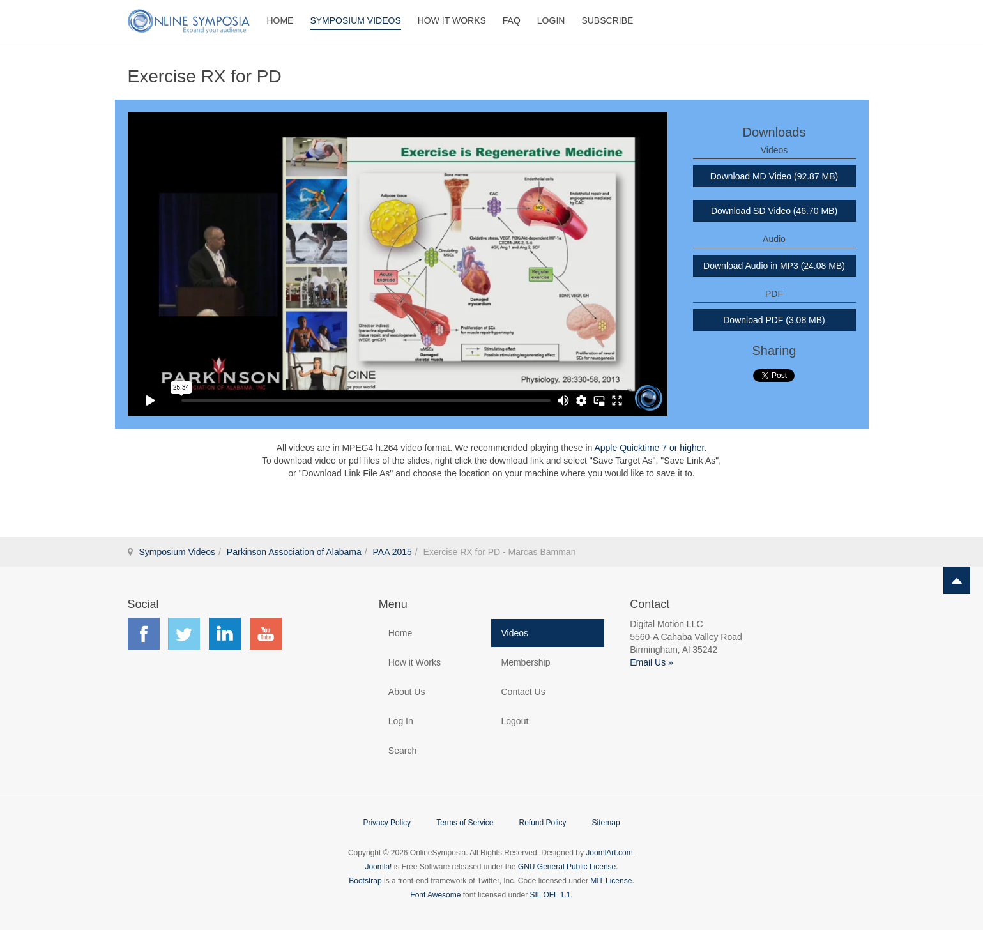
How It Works (452, 20)
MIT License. (612, 880)
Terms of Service (464, 822)
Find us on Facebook (144, 634)
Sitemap (606, 822)
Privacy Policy (387, 822)
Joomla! (378, 866)
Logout (514, 721)
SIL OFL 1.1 (550, 894)
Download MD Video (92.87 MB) (774, 176)
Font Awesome (435, 894)
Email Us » (651, 662)
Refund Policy (542, 822)
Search (402, 750)
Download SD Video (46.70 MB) (774, 211)
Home (279, 20)
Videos (514, 633)
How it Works (414, 662)
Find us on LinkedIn (225, 634)
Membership (525, 662)
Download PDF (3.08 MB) (774, 320)
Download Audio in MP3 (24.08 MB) (774, 266)
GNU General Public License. (568, 866)
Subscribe (607, 20)
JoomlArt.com (609, 852)
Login (551, 20)
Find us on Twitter (184, 634)
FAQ (512, 20)
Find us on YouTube (266, 634)
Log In (400, 721)
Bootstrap (365, 880)
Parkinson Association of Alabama (294, 552)
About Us (406, 692)
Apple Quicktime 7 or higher (649, 448)
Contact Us (523, 692)
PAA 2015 (392, 552)
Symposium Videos (355, 20)
